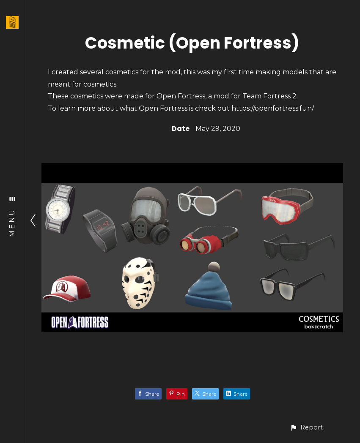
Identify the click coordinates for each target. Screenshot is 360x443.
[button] (306, 427)
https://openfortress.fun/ (272, 108)
